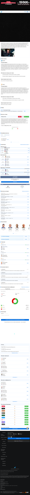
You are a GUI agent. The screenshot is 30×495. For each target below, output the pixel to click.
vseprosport (1, 11)
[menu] (29, 11)
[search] (25, 11)
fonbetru (15, 247)
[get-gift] (27, 11)
